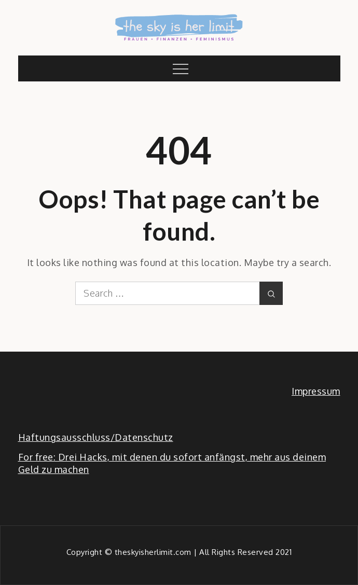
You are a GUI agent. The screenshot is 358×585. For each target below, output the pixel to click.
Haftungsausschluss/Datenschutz (95, 437)
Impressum (316, 391)
